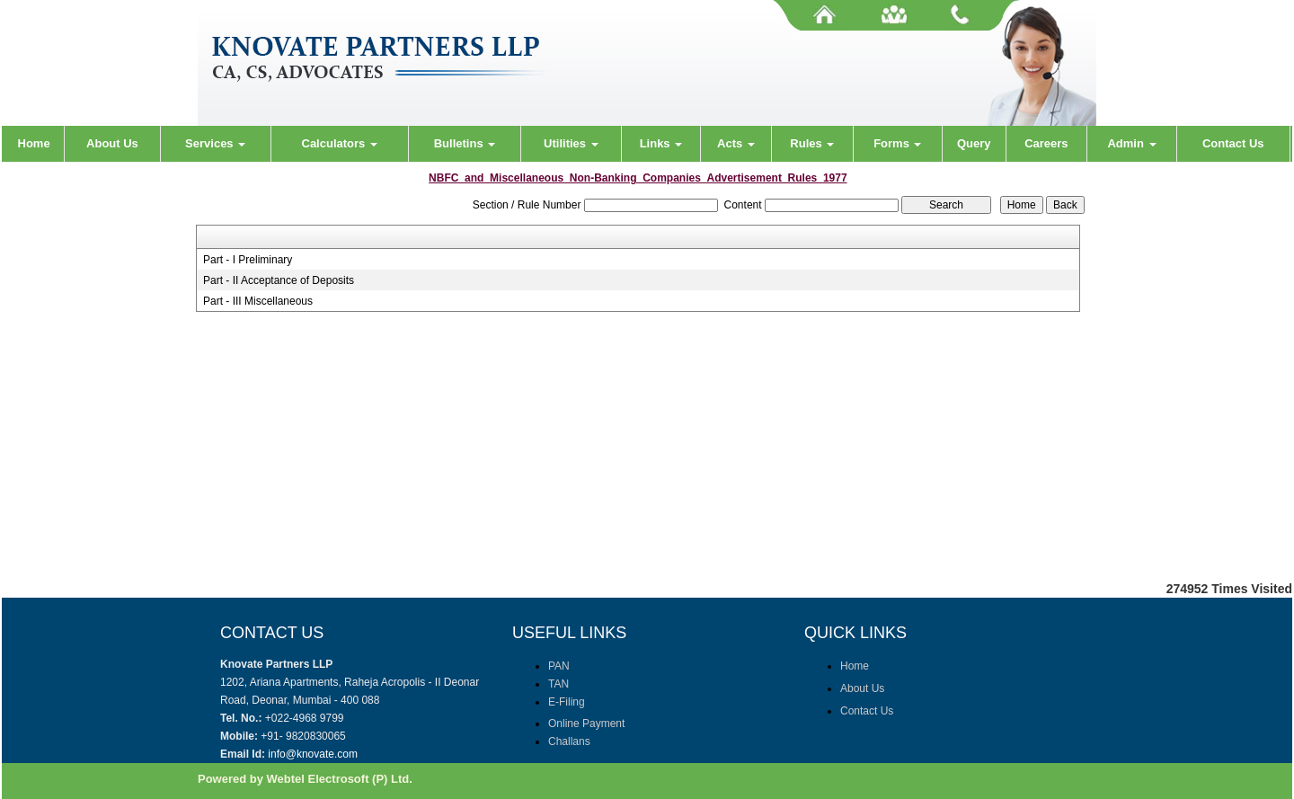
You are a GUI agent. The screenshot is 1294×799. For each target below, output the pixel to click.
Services (215, 143)
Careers (1046, 143)
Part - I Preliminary (247, 259)
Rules (812, 143)
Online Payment (586, 723)
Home (34, 143)
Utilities (571, 143)
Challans (569, 741)
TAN (558, 684)
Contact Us (1233, 143)
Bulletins (465, 143)
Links (661, 143)
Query (974, 143)
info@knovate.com (313, 754)
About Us (112, 143)
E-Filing (566, 702)
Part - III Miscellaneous (258, 301)
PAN (559, 666)
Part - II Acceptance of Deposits (278, 280)
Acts (736, 143)
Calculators (339, 143)
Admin (1131, 143)
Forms (897, 143)
